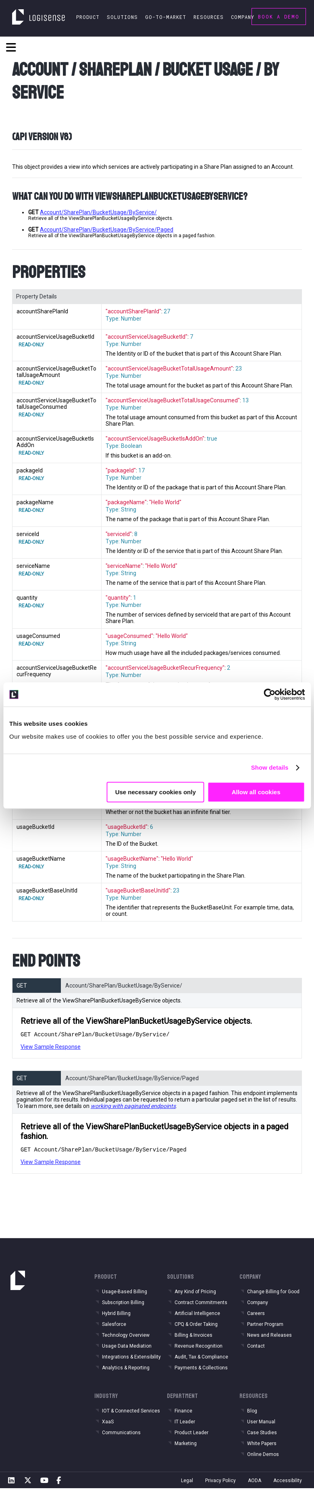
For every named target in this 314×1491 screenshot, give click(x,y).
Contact (256, 1348)
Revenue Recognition (199, 1348)
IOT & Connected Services (131, 1413)
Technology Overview (126, 1337)
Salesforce (114, 1326)
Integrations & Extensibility (131, 1359)
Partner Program (265, 1326)
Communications (121, 1435)
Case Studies (262, 1435)
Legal (187, 1483)
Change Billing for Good (273, 1294)
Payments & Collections (201, 1370)
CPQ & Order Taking (196, 1326)
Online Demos (263, 1457)
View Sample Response (51, 1048)
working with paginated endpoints (133, 1107)
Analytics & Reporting (126, 1370)
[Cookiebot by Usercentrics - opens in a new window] (269, 694)
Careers (256, 1316)
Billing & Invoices (193, 1337)
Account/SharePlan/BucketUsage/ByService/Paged (106, 229)
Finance (183, 1413)
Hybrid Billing (116, 1316)
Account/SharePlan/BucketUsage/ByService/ (98, 212)
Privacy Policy (220, 1483)
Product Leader (191, 1435)
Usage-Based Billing (124, 1294)
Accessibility (287, 1483)
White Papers (262, 1446)
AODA (254, 1483)
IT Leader (185, 1424)
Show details (270, 767)
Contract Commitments (201, 1305)
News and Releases (269, 1337)
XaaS (108, 1424)
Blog (252, 1413)
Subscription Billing (123, 1305)
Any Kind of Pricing (195, 1294)
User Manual (261, 1424)
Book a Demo (278, 16)
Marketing (186, 1446)
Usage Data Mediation (127, 1348)
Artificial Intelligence (197, 1316)
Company (257, 1305)
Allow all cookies (256, 792)
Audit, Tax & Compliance (201, 1359)
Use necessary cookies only (155, 792)
